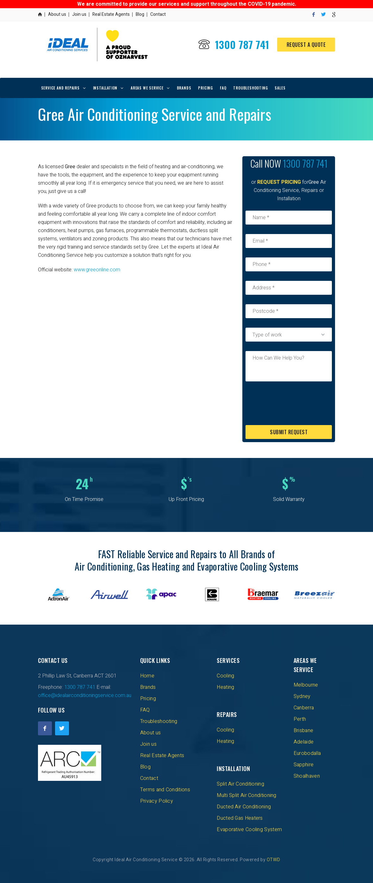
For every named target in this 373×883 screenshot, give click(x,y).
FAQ (223, 87)
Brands (184, 87)
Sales (280, 87)
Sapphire (304, 765)
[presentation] (294, 403)
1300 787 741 (242, 44)
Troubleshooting (250, 87)
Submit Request (289, 432)
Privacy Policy (156, 801)
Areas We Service (147, 87)
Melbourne (306, 685)
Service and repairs (60, 87)
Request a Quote (306, 44)
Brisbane (303, 730)
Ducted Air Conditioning (244, 807)
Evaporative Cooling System (249, 829)
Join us (79, 14)
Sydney (302, 696)
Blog (140, 14)
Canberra (304, 708)
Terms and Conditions (165, 789)
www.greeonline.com (97, 270)
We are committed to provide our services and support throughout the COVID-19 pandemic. (186, 4)
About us (57, 14)
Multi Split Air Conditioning (246, 795)
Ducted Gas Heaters (240, 818)
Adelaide (304, 742)
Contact (158, 14)
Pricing (205, 87)
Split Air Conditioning (240, 784)
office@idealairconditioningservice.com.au (84, 695)
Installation (105, 87)
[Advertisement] (135, 324)
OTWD (273, 859)
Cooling (225, 676)
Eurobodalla (307, 753)
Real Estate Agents (111, 14)
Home (147, 676)
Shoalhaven (307, 776)
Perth (300, 719)
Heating (225, 687)
